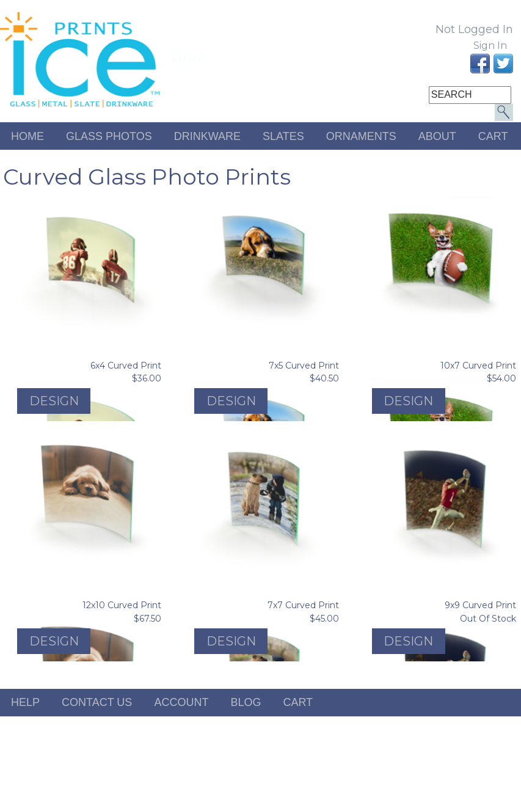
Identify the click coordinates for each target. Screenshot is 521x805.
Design (54, 401)
